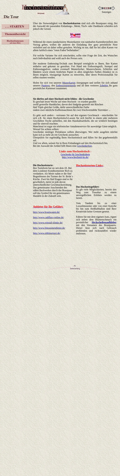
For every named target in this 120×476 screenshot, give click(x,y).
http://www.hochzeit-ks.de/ (75, 157)
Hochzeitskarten (71, 23)
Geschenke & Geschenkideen (75, 154)
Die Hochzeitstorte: (43, 165)
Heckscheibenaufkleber (104, 222)
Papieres (45, 85)
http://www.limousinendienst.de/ (49, 228)
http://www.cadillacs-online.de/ (48, 217)
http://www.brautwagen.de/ (46, 212)
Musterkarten (68, 82)
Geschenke (88, 99)
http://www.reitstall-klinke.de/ (48, 222)
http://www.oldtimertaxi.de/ (46, 233)
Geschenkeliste (84, 146)
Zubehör (104, 85)
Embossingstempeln (66, 85)
